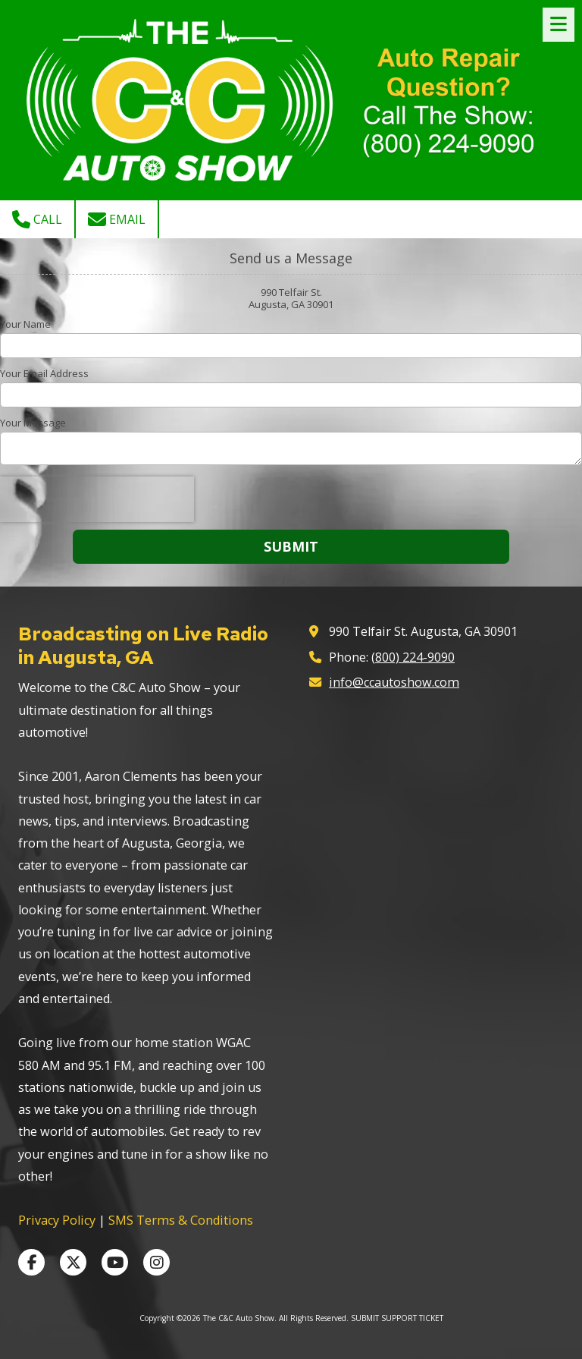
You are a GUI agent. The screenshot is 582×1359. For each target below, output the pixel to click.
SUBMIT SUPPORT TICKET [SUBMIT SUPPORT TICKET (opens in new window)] (397, 1318)
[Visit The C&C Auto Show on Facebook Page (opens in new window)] (31, 1262)
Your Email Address (44, 373)
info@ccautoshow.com (394, 682)
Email (117, 219)
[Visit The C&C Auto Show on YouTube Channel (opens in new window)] (115, 1262)
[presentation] (97, 499)
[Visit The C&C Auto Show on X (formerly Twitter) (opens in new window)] (73, 1262)
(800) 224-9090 (413, 657)
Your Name (25, 324)
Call (37, 219)
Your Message (33, 423)
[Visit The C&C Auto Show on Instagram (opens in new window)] (156, 1262)
